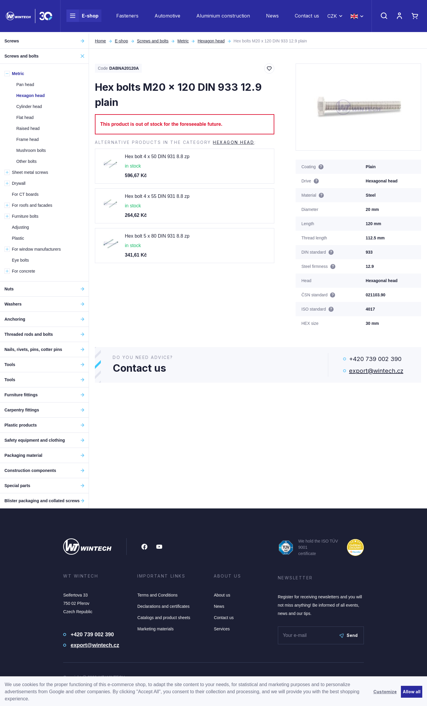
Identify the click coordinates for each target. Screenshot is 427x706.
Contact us (307, 17)
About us (222, 595)
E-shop (82, 16)
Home (100, 41)
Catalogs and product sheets (163, 617)
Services (222, 629)
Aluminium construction (223, 17)
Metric (183, 41)
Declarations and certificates (163, 606)
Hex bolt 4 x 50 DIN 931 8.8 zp (157, 156)
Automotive (167, 17)
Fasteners (127, 17)
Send (349, 635)
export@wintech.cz (376, 370)
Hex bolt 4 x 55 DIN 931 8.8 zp (157, 196)
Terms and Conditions (157, 595)
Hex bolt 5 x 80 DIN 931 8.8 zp (157, 235)
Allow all (411, 691)
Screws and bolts (153, 41)
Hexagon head (210, 41)
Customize (385, 691)
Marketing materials (155, 629)
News (272, 17)
